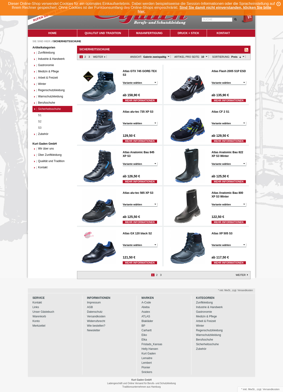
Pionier (146, 367)
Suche (207, 19)
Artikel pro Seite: (187, 56)
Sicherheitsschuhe (67, 41)
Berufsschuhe (44, 103)
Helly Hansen (150, 349)
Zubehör (41, 134)
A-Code (146, 302)
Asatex (146, 311)
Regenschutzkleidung (49, 90)
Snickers (147, 372)
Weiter (98, 56)
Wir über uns (44, 148)
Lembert (147, 362)
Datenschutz (95, 311)
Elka (144, 339)
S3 (38, 128)
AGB (90, 307)
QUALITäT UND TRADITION (103, 33)
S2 (38, 121)
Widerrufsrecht (96, 321)
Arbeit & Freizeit (46, 78)
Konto (36, 321)
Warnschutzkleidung (48, 96)
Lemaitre (147, 358)
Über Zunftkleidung (47, 155)
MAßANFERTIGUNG (149, 33)
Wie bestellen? (96, 325)
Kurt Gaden (149, 353)
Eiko (144, 335)
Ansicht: (136, 56)
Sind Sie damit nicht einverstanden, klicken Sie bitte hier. (204, 9)
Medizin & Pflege (46, 71)
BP (143, 325)
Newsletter (93, 330)
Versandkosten (96, 316)
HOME (52, 33)
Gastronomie (44, 65)
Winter (40, 84)
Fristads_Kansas (152, 344)
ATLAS (146, 316)
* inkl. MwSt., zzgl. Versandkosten (235, 290)
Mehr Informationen (140, 100)
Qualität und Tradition (49, 161)
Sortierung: (221, 56)
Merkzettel (38, 325)
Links (35, 307)
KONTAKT (223, 33)
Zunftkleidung (44, 52)
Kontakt (41, 167)
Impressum (94, 302)
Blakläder (147, 321)
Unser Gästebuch (43, 311)
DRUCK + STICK (188, 33)
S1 (38, 115)
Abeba (146, 307)
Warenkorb (39, 316)
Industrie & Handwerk (49, 59)
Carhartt (146, 330)
